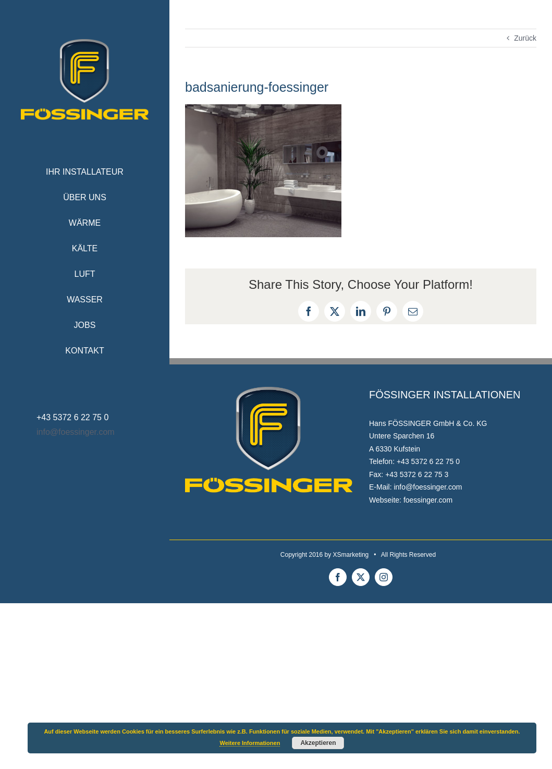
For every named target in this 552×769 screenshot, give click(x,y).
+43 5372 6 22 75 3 (416, 474)
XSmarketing (351, 554)
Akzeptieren (318, 743)
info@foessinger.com (75, 432)
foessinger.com (427, 500)
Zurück (525, 38)
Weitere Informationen (249, 743)
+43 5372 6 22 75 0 (428, 461)
